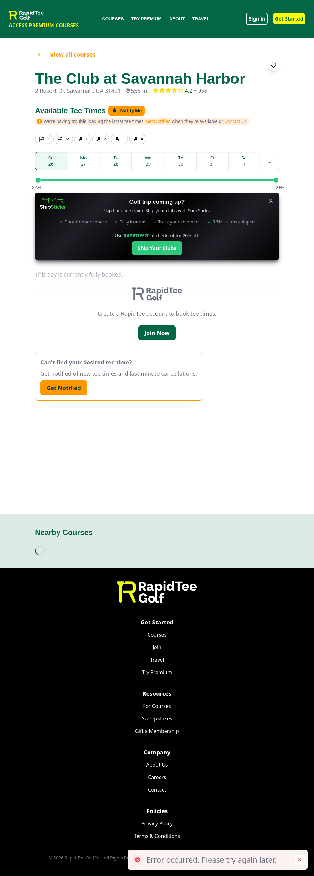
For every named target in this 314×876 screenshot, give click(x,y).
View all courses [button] (65, 54)
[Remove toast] (300, 860)
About (177, 18)
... (269, 161)
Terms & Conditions (157, 836)
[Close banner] (270, 200)
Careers (157, 777)
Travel (201, 18)
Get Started (289, 18)
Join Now (157, 333)
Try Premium (146, 18)
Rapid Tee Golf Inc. (84, 858)
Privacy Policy (157, 823)
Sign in (257, 18)
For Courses (157, 706)
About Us (157, 764)
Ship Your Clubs (157, 248)
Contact (157, 789)
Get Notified (64, 388)
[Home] (157, 592)
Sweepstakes (157, 718)
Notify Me (126, 111)
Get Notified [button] (158, 121)
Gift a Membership (157, 731)
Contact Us (236, 121)
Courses (113, 18)
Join (157, 647)
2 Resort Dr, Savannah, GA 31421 (78, 90)
